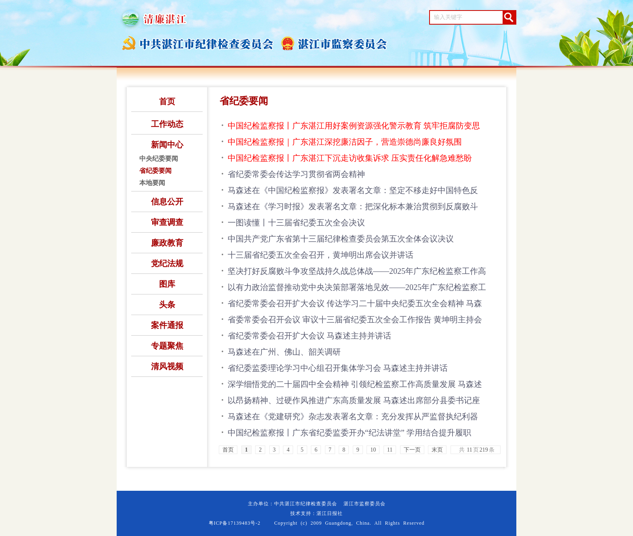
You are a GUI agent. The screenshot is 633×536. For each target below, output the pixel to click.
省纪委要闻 (155, 170)
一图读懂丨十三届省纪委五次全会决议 (296, 222)
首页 (167, 101)
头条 (167, 304)
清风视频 (167, 366)
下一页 (412, 450)
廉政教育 (167, 242)
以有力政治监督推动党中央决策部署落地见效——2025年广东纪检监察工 (357, 287)
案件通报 (167, 325)
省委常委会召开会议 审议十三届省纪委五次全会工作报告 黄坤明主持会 (355, 319)
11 (389, 450)
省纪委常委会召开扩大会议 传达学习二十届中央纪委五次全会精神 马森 (355, 303)
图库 (167, 284)
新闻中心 (167, 144)
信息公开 (167, 201)
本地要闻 (152, 182)
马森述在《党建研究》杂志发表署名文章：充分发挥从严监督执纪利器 (353, 416)
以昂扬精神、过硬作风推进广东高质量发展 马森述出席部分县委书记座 (354, 400)
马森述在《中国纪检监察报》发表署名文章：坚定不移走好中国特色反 (353, 190)
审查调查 (167, 222)
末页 (437, 450)
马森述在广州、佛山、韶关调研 (284, 351)
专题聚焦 (167, 345)
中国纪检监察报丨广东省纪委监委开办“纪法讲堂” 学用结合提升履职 (349, 432)
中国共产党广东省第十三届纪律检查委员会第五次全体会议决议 (341, 238)
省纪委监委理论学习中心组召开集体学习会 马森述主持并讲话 (338, 368)
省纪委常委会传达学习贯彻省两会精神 (296, 174)
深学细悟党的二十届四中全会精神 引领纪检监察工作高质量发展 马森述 (355, 384)
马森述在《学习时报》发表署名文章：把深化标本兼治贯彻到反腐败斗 (353, 206)
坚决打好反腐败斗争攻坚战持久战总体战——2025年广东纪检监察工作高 (357, 271)
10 (373, 450)
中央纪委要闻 (158, 158)
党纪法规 (167, 263)
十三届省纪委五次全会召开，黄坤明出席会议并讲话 (320, 254)
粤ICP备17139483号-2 (235, 523)
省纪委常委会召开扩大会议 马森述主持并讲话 (309, 335)
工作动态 (167, 124)
